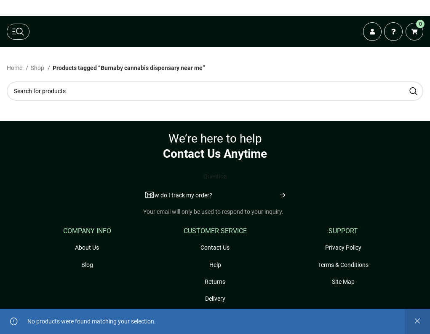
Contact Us (215, 247)
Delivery (215, 298)
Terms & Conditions (343, 264)
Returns (215, 281)
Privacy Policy (343, 247)
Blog (87, 264)
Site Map (343, 281)
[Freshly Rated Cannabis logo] (194, 31)
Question (215, 176)
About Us (87, 247)
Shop (38, 68)
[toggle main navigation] (18, 32)
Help (215, 264)
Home (15, 68)
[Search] (215, 91)
